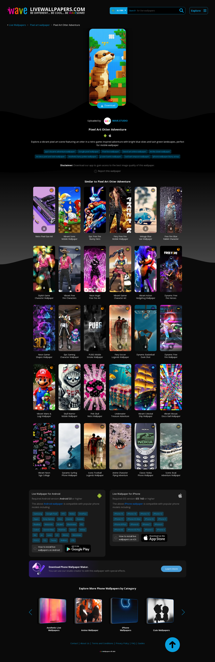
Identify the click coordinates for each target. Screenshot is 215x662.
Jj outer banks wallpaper (110, 156)
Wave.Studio (115, 120)
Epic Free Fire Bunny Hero (95, 237)
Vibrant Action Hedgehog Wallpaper (145, 296)
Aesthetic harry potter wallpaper (82, 156)
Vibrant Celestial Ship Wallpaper (145, 415)
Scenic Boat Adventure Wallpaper (170, 474)
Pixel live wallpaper (110, 151)
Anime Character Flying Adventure (120, 474)
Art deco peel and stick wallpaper (50, 156)
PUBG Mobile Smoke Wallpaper (95, 355)
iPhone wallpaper (133, 503)
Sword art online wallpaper (134, 151)
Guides (141, 643)
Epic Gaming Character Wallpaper (69, 355)
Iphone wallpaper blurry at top (166, 156)
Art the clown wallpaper (160, 151)
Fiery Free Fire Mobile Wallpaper (120, 237)
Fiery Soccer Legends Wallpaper (120, 355)
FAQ (133, 643)
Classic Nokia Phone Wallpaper (145, 474)
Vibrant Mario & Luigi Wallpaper (44, 415)
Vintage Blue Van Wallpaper (145, 237)
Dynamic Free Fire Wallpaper (170, 355)
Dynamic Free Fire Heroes (171, 296)
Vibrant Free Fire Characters (69, 296)
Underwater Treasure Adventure (120, 415)
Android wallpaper (53, 503)
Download (107, 106)
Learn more (171, 568)
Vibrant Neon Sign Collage (44, 474)
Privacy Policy (122, 643)
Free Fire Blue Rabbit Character (171, 237)
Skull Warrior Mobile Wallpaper (69, 415)
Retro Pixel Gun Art (44, 236)
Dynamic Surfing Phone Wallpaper (69, 474)
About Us (84, 643)
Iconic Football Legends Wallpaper (95, 474)
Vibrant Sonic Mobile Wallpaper (69, 237)
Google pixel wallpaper (89, 151)
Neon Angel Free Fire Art (94, 296)
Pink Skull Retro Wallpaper (94, 415)
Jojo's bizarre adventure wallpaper (60, 151)
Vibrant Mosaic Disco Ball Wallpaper (171, 415)
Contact (74, 643)
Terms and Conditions (102, 643)
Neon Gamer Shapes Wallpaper (44, 355)
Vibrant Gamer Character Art (120, 296)
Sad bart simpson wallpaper (137, 156)
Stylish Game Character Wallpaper (44, 296)
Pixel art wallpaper (40, 25)
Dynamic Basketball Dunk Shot (145, 355)
